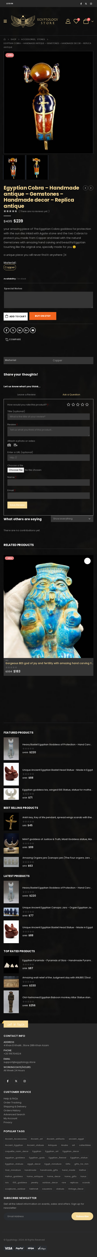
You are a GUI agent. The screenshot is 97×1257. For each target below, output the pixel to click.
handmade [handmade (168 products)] (30, 1170)
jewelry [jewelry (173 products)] (34, 1182)
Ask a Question (71, 394)
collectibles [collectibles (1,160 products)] (85, 1145)
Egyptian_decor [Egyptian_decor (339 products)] (71, 1151)
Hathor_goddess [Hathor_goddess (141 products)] (14, 1176)
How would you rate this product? (27, 404)
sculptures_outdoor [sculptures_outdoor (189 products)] (15, 1188)
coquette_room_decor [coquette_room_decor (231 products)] (16, 1151)
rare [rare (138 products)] (64, 1182)
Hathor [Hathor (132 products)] (82, 1170)
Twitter (13, 330)
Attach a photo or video (21, 441)
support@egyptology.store (19, 1062)
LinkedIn (20, 330)
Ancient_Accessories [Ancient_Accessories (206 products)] (16, 1138)
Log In (9, 3)
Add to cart (17, 316)
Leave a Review (26, 394)
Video (15, 445)
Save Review (17, 505)
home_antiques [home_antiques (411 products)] (35, 1176)
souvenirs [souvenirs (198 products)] (47, 1188)
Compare (15, 339)
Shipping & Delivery (15, 1106)
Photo (9, 445)
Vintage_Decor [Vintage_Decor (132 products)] (75, 1188)
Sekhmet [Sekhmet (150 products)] (33, 1188)
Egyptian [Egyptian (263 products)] (36, 1151)
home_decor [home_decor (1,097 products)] (53, 1176)
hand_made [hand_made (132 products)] (68, 1170)
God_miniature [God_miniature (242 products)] (13, 1170)
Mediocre (73, 404)
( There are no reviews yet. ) (34, 211)
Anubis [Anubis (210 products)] (64, 1145)
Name (11, 477)
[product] (48, 606)
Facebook (6, 330)
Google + (26, 330)
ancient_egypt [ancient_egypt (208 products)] (76, 1138)
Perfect (87, 404)
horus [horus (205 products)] (83, 1176)
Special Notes (13, 288)
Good (82, 404)
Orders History (12, 1110)
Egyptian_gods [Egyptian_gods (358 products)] (37, 1157)
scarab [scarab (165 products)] (86, 1182)
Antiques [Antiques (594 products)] (52, 1145)
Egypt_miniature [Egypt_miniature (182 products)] (53, 1163)
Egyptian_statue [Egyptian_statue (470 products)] (78, 1157)
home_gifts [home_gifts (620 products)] (71, 1176)
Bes (6, 660)
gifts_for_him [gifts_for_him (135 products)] (81, 1163)
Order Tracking (12, 1102)
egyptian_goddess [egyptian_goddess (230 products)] (15, 1157)
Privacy (8, 1122)
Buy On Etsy (43, 316)
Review (12, 424)
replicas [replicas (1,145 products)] (74, 1182)
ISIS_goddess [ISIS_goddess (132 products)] (20, 1182)
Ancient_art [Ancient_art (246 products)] (37, 1138)
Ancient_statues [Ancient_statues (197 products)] (35, 1145)
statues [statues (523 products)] (60, 1188)
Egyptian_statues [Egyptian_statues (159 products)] (14, 1163)
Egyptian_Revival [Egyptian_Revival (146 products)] (57, 1157)
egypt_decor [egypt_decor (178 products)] (34, 1163)
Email (33, 330)
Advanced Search (14, 1114)
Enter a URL (20, 452)
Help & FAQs (11, 1098)
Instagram (24, 1081)
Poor (68, 404)
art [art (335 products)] (73, 1145)
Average (78, 404)
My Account (10, 1118)
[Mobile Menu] (6, 21)
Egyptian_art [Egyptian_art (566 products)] (51, 1151)
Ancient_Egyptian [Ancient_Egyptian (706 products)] (14, 1145)
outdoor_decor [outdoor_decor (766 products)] (50, 1182)
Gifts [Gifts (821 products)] (68, 1163)
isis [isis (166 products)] (7, 1182)
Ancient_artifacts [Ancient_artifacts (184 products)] (56, 1138)
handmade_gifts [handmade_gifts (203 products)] (49, 1170)
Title (16, 411)
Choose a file (15, 465)
